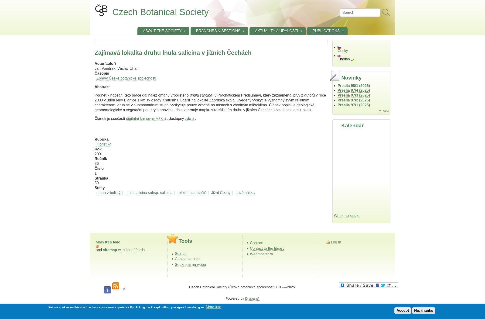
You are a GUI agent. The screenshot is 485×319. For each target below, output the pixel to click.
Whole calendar (347, 216)
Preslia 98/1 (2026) (354, 86)
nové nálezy (245, 193)
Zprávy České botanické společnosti (126, 78)
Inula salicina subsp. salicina (149, 193)
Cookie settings (187, 259)
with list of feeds (124, 250)
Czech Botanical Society (160, 12)
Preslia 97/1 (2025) (354, 105)
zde (190, 119)
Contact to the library (267, 248)
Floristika (103, 144)
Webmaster (261, 254)
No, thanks (423, 310)
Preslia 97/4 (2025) (354, 90)
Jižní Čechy (221, 193)
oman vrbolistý (108, 193)
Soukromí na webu (190, 265)
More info (214, 307)
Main (108, 242)
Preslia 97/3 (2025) (354, 95)
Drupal (252, 298)
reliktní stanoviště (192, 193)
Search (181, 254)
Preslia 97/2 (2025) (354, 100)
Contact (256, 243)
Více (386, 111)
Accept (402, 310)
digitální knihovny (146, 119)
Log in (336, 242)
